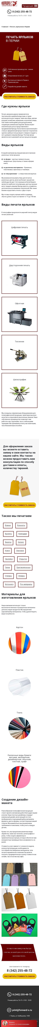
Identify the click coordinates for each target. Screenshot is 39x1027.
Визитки (8, 542)
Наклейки (9, 559)
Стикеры (8, 576)
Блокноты (21, 525)
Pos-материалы (26, 584)
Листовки (20, 551)
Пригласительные (23, 567)
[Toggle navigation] (30, 6)
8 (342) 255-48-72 (19, 11)
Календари (22, 534)
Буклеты (8, 534)
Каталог (21, 542)
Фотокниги (9, 584)
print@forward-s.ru (19, 1010)
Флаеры (21, 576)
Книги (7, 551)
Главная (5, 26)
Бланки (8, 525)
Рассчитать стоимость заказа (19, 97)
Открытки (23, 559)
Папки (7, 567)
